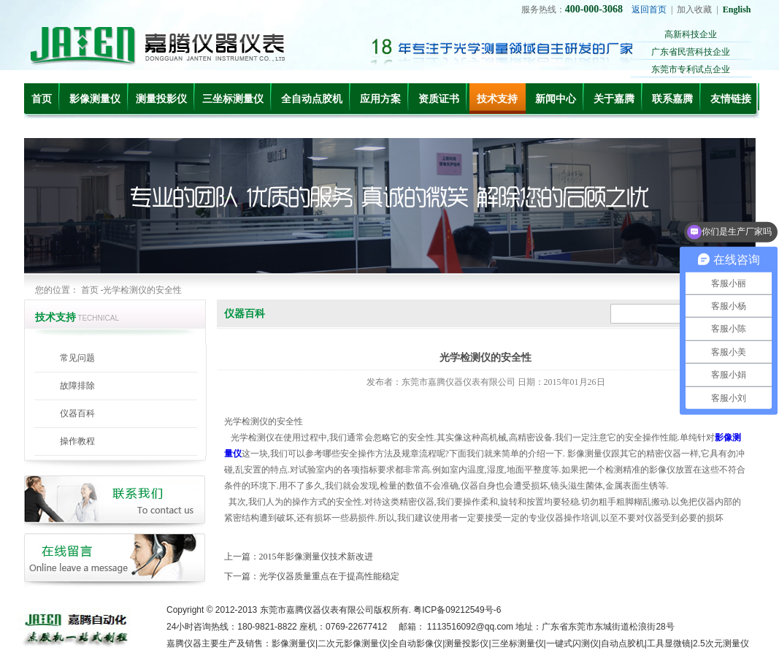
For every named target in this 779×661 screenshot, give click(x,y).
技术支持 (497, 98)
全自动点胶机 (311, 98)
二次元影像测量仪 (353, 643)
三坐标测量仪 (233, 98)
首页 (41, 98)
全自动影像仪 (416, 643)
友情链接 (730, 98)
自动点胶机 (623, 643)
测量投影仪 (161, 98)
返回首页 (649, 9)
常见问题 (77, 358)
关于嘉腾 (614, 98)
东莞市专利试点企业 (690, 69)
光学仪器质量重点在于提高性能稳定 (329, 576)
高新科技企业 (690, 34)
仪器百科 (77, 413)
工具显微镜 (669, 643)
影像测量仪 (94, 98)
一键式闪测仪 (572, 643)
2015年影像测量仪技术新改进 (316, 556)
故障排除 (77, 386)
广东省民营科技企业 (690, 52)
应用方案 (380, 98)
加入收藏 (694, 9)
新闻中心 (555, 98)
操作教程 (77, 441)
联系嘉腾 (672, 98)
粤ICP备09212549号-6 (457, 610)
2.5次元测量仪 (721, 643)
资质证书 (438, 98)
